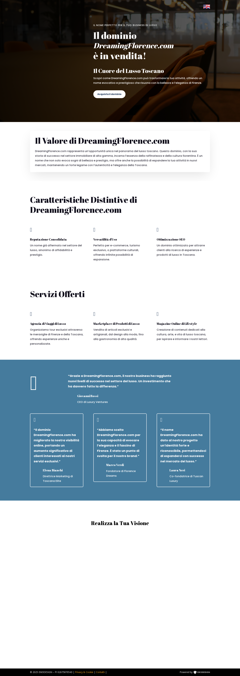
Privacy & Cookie (84, 672)
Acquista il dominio (109, 94)
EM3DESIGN (204, 672)
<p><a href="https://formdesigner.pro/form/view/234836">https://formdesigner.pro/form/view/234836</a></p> (120, 597)
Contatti (100, 672)
